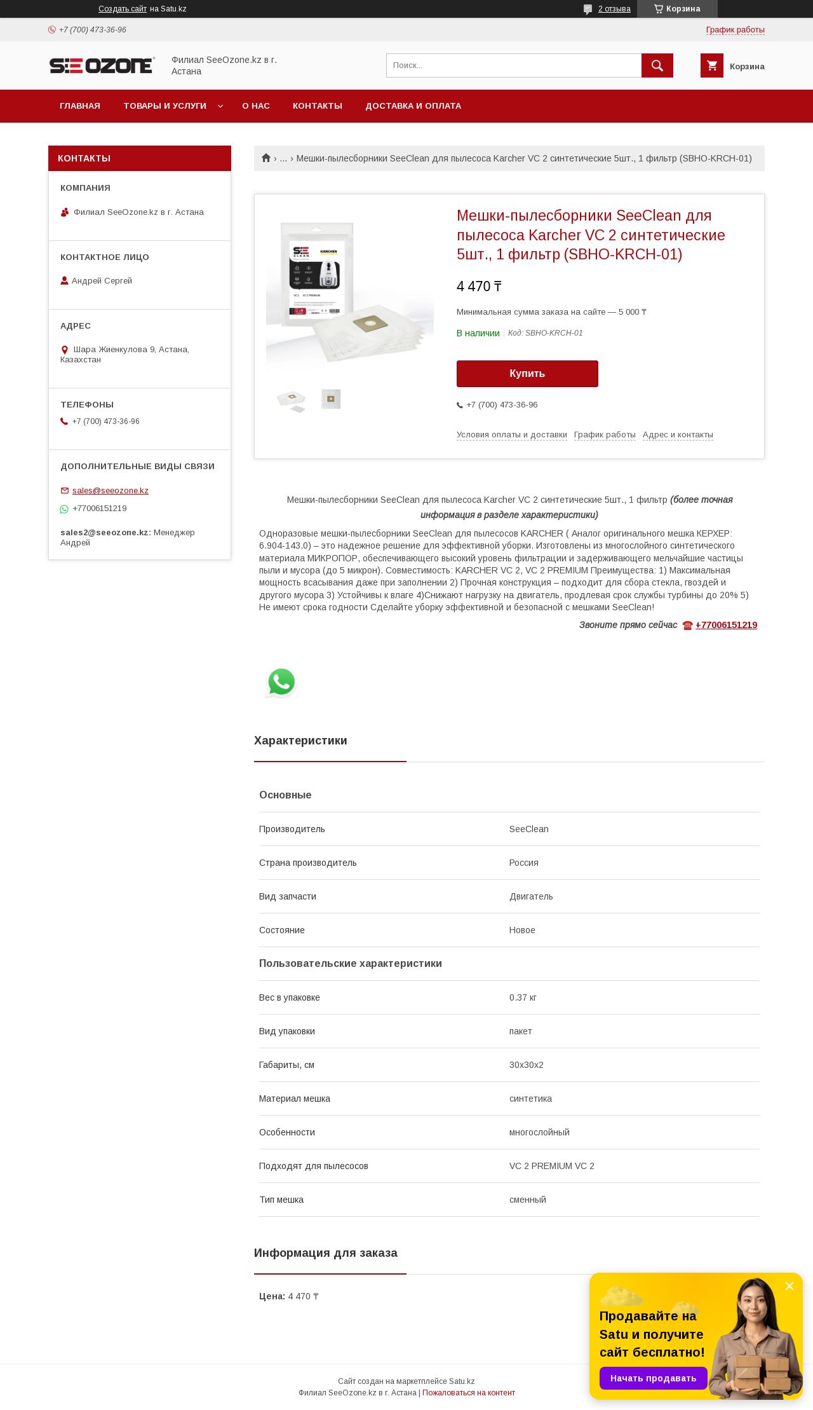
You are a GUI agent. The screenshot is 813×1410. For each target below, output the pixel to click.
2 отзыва (614, 8)
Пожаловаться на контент (468, 1392)
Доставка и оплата (413, 106)
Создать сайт (122, 8)
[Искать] (657, 65)
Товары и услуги (164, 106)
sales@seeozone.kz (110, 490)
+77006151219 (726, 625)
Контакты (317, 106)
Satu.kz (462, 1381)
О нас (256, 106)
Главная (80, 106)
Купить (528, 373)
